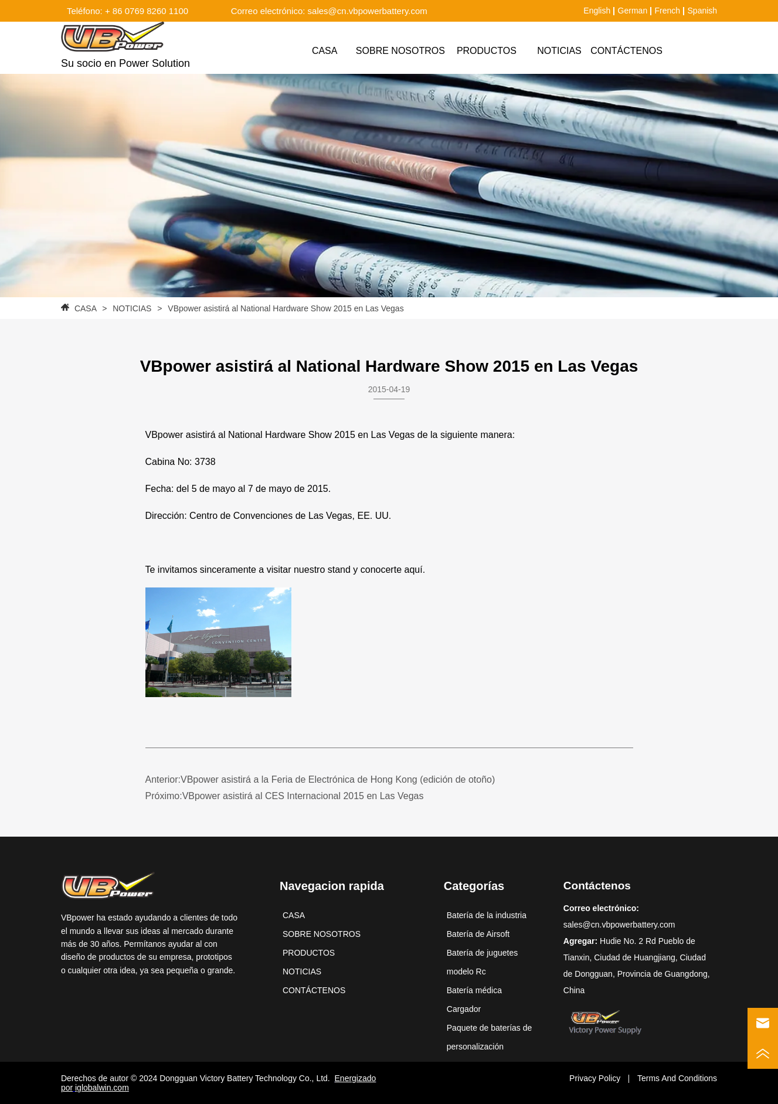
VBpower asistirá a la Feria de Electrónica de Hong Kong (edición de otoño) (338, 779)
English (596, 10)
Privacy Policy (594, 1078)
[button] (486, 51)
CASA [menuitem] (325, 51)
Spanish (703, 10)
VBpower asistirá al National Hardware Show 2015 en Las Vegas (284, 308)
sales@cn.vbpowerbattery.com (619, 924)
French (668, 10)
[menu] (478, 51)
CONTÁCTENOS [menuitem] (626, 51)
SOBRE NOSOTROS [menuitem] (400, 51)
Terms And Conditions (677, 1078)
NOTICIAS (132, 308)
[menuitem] (486, 51)
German (633, 10)
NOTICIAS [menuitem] (559, 51)
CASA (85, 308)
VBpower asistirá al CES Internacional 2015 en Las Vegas (303, 796)
